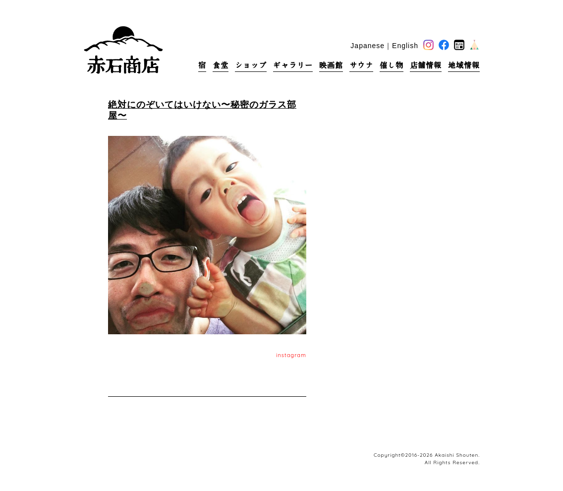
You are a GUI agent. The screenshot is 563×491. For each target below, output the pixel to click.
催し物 (391, 65)
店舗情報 (426, 65)
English (405, 46)
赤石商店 (123, 49)
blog (459, 45)
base (474, 45)
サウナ (361, 65)
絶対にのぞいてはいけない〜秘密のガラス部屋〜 (202, 110)
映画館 (331, 65)
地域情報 (464, 65)
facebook (444, 45)
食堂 (220, 65)
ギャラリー (293, 65)
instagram (291, 355)
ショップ (251, 65)
